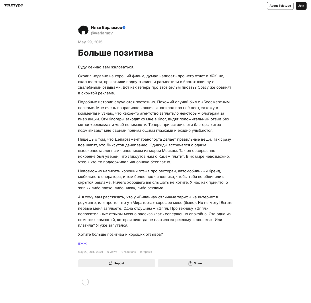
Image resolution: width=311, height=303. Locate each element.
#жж (82, 243)
